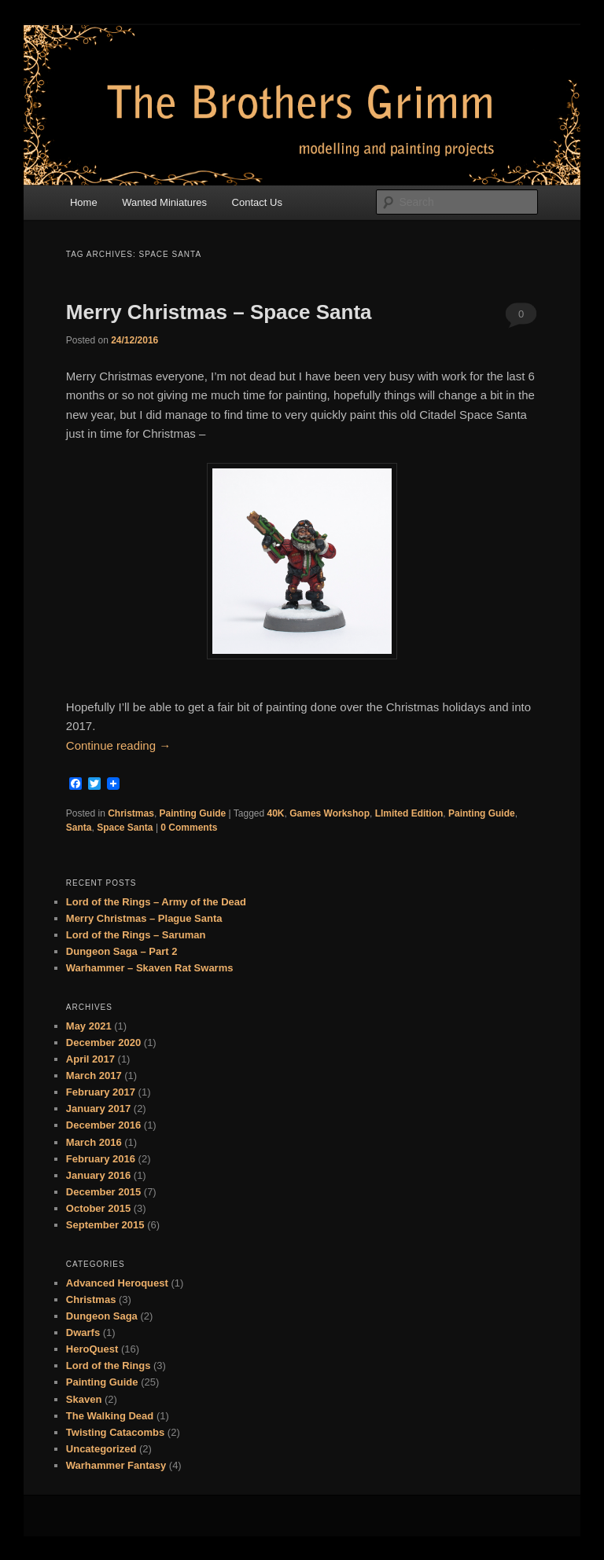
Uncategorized (101, 1449)
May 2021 (89, 1026)
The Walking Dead (109, 1416)
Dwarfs (83, 1332)
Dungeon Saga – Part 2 (122, 951)
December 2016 (103, 1125)
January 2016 (98, 1175)
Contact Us (257, 202)
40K (276, 813)
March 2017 (94, 1075)
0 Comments (521, 318)
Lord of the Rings (108, 1365)
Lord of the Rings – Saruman (136, 935)
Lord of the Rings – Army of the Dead (156, 902)
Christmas (131, 813)
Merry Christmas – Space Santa (219, 312)
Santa (79, 827)
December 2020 (103, 1042)
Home (84, 202)
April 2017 (90, 1059)
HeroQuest (92, 1349)
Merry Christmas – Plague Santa (144, 918)
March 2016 (94, 1142)
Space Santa (125, 827)
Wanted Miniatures (164, 202)
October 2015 (98, 1208)
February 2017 (100, 1092)
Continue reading (118, 745)
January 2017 (98, 1108)
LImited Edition (409, 813)
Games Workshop (329, 813)
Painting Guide (193, 813)
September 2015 (105, 1225)
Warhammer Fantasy (116, 1465)
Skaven (84, 1399)
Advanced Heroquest (117, 1283)
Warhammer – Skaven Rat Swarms (150, 968)
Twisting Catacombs (115, 1432)
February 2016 (100, 1159)
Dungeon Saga (102, 1316)
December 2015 (103, 1192)
